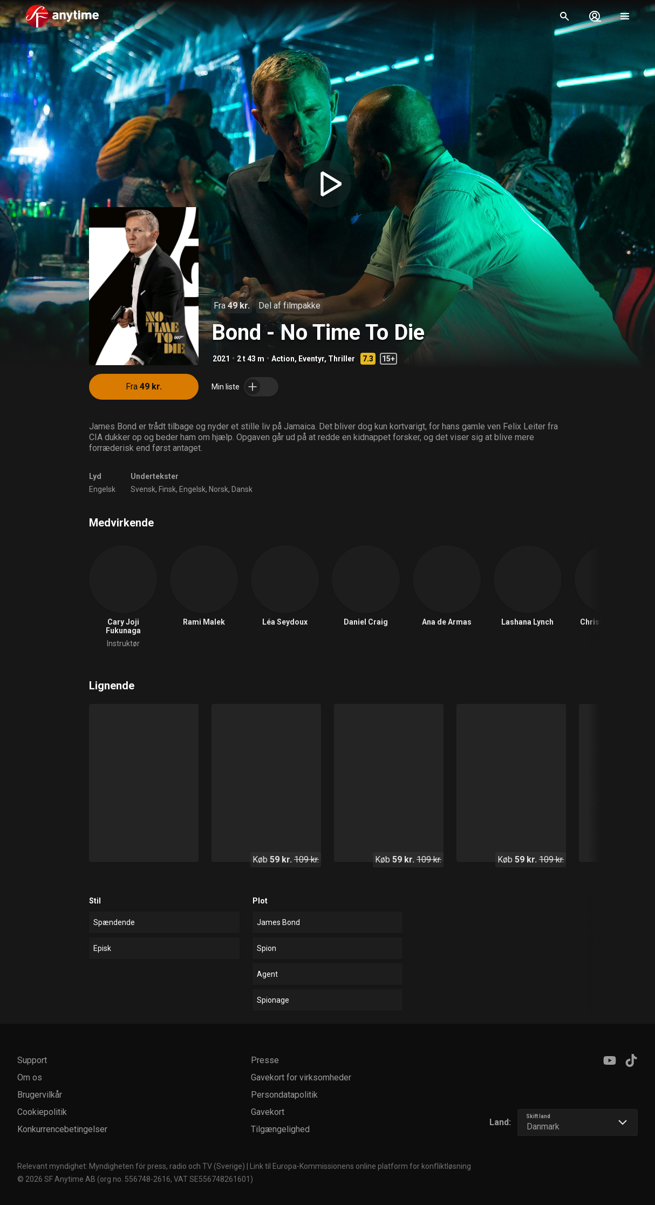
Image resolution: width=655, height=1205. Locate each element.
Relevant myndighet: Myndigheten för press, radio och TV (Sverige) (131, 1166)
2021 (221, 358)
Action (283, 358)
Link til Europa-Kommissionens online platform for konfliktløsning (360, 1166)
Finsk (167, 489)
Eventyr (311, 358)
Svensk (143, 489)
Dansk (242, 489)
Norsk (218, 489)
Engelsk (102, 489)
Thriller (341, 358)
